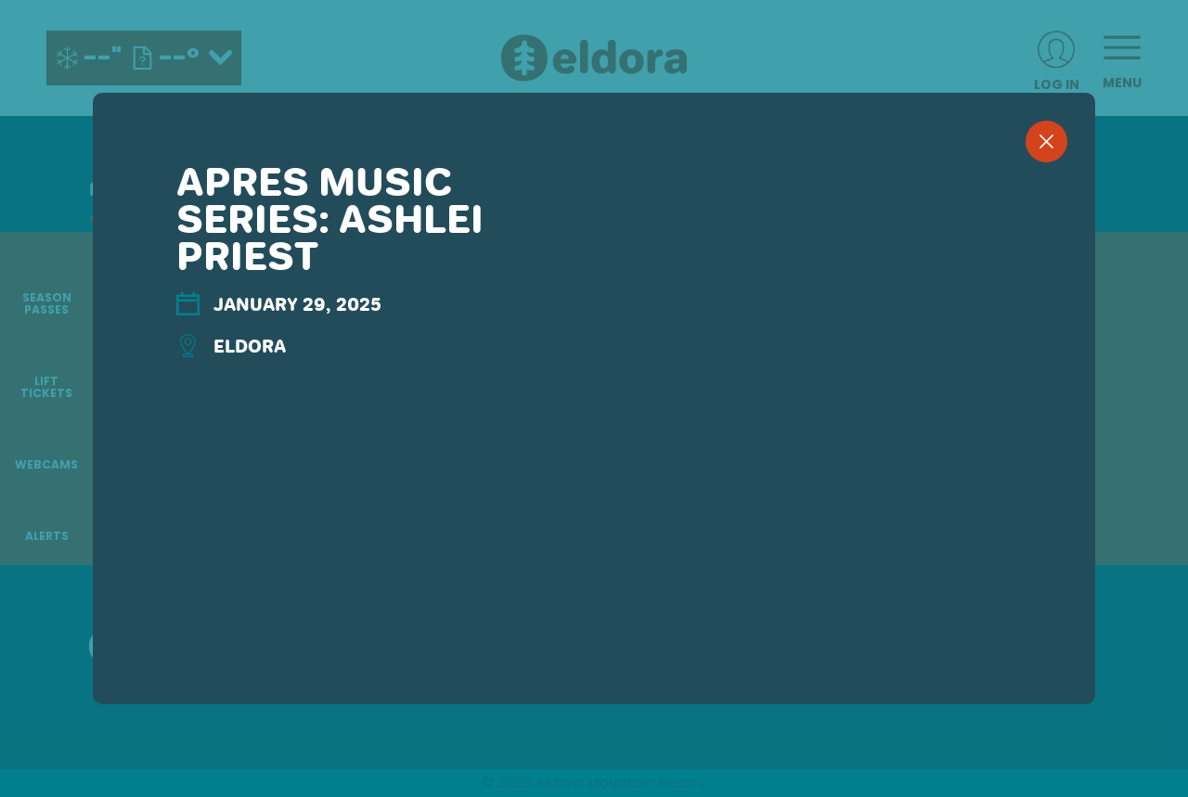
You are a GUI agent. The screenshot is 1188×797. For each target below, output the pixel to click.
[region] (594, 428)
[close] (1046, 141)
